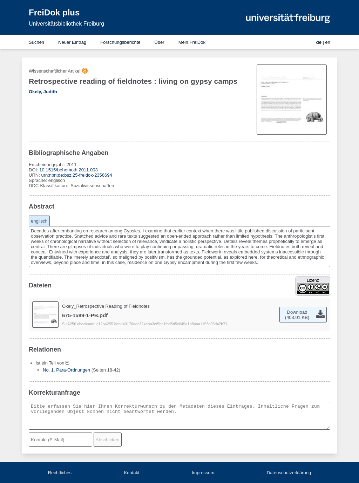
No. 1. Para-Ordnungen (66, 370)
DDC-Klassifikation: (49, 185)
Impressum (203, 472)
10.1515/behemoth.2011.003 (68, 169)
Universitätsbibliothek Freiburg (66, 24)
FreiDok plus (54, 12)
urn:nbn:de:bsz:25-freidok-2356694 (76, 175)
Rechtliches (60, 472)
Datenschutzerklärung (289, 472)
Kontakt (131, 472)
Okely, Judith (43, 91)
